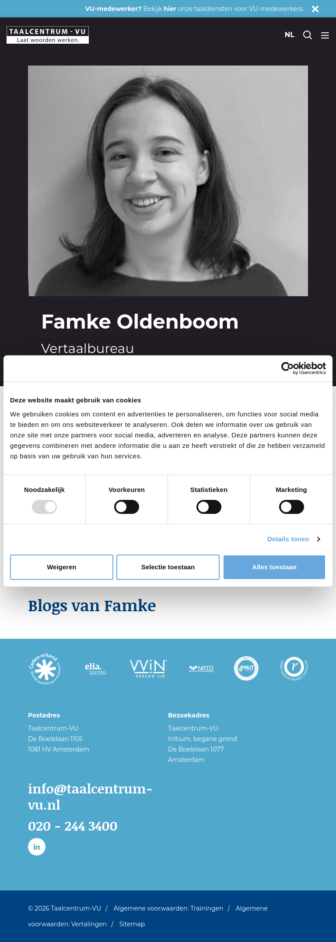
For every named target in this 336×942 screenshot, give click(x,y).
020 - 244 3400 (73, 826)
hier (170, 9)
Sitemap (132, 924)
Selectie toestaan (168, 567)
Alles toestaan (274, 567)
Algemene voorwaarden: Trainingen (169, 908)
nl (289, 35)
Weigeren (61, 567)
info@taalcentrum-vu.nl (90, 796)
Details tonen (288, 539)
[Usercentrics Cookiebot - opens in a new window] (287, 368)
